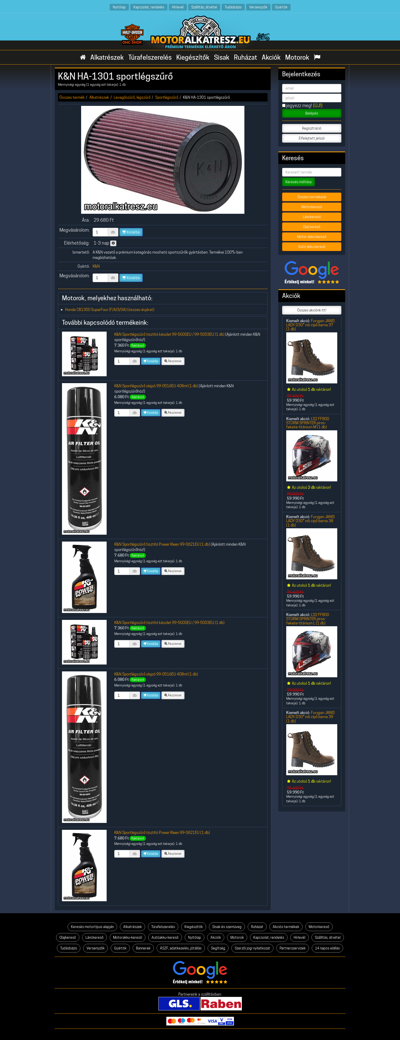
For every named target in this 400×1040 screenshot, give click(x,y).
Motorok (297, 57)
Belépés (311, 113)
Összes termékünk (311, 197)
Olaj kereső (311, 227)
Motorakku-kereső (127, 937)
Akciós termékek (286, 927)
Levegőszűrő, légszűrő (132, 97)
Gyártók (281, 7)
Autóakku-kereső (165, 937)
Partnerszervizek (293, 948)
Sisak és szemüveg (227, 927)
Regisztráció (311, 128)
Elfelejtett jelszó (312, 138)
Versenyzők (258, 7)
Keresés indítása (298, 182)
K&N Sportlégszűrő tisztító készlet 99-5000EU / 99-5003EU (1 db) (169, 334)
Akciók (271, 57)
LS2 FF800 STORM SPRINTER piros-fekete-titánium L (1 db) (307, 618)
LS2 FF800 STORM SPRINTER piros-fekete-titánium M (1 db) (307, 423)
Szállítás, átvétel (204, 7)
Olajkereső (67, 937)
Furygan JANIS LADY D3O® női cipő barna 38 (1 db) (310, 521)
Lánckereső (312, 217)
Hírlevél (178, 7)
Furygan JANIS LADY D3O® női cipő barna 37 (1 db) (310, 325)
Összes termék (72, 97)
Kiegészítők (192, 57)
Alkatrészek (107, 57)
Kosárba (131, 232)
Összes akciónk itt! (311, 310)
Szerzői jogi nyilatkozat (252, 948)
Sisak (221, 57)
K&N (96, 266)
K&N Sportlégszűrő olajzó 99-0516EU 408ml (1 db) (156, 385)
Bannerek (143, 948)
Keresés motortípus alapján (92, 927)
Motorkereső (312, 207)
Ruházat (245, 57)
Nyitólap (119, 7)
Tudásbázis (233, 7)
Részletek (173, 361)
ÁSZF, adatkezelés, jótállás (181, 948)
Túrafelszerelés (150, 57)
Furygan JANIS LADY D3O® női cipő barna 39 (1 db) (310, 716)
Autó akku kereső (312, 247)
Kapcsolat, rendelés (148, 7)
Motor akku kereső (312, 237)
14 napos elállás (327, 948)
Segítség (218, 948)
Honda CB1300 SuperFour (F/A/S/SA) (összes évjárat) (109, 309)
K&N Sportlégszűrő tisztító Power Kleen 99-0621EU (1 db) (162, 544)
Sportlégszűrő (166, 97)
